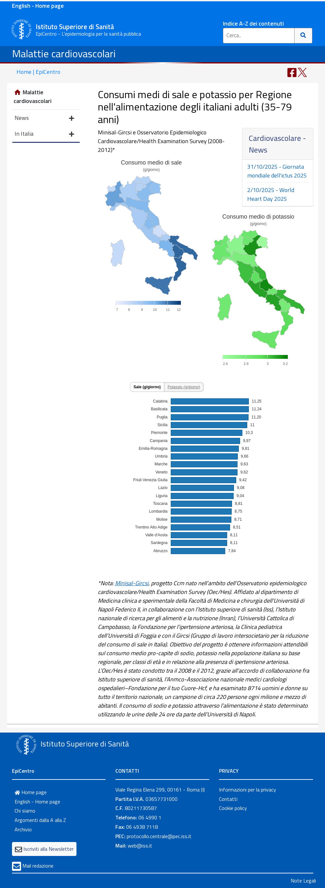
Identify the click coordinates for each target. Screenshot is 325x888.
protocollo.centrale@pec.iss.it (159, 836)
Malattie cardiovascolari (64, 53)
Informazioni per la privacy (247, 789)
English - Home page (38, 5)
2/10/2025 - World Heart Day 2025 (270, 194)
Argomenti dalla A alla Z (40, 820)
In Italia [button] (44, 134)
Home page (31, 792)
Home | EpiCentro (38, 71)
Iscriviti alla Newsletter (48, 849)
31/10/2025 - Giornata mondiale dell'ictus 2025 (277, 171)
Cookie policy (233, 808)
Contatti (228, 799)
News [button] (44, 118)
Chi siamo (25, 810)
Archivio (23, 829)
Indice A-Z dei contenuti (253, 23)
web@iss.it (140, 845)
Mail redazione (37, 866)
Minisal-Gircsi (131, 583)
